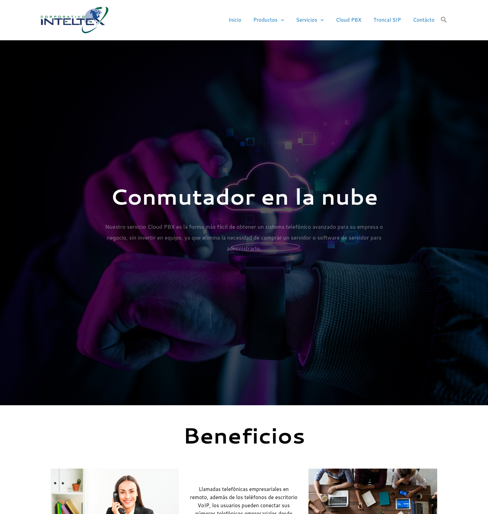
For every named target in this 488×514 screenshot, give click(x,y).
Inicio (245, 19)
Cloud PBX (353, 19)
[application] (289, 20)
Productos (277, 20)
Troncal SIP (390, 19)
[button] (444, 20)
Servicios (317, 20)
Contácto (425, 19)
